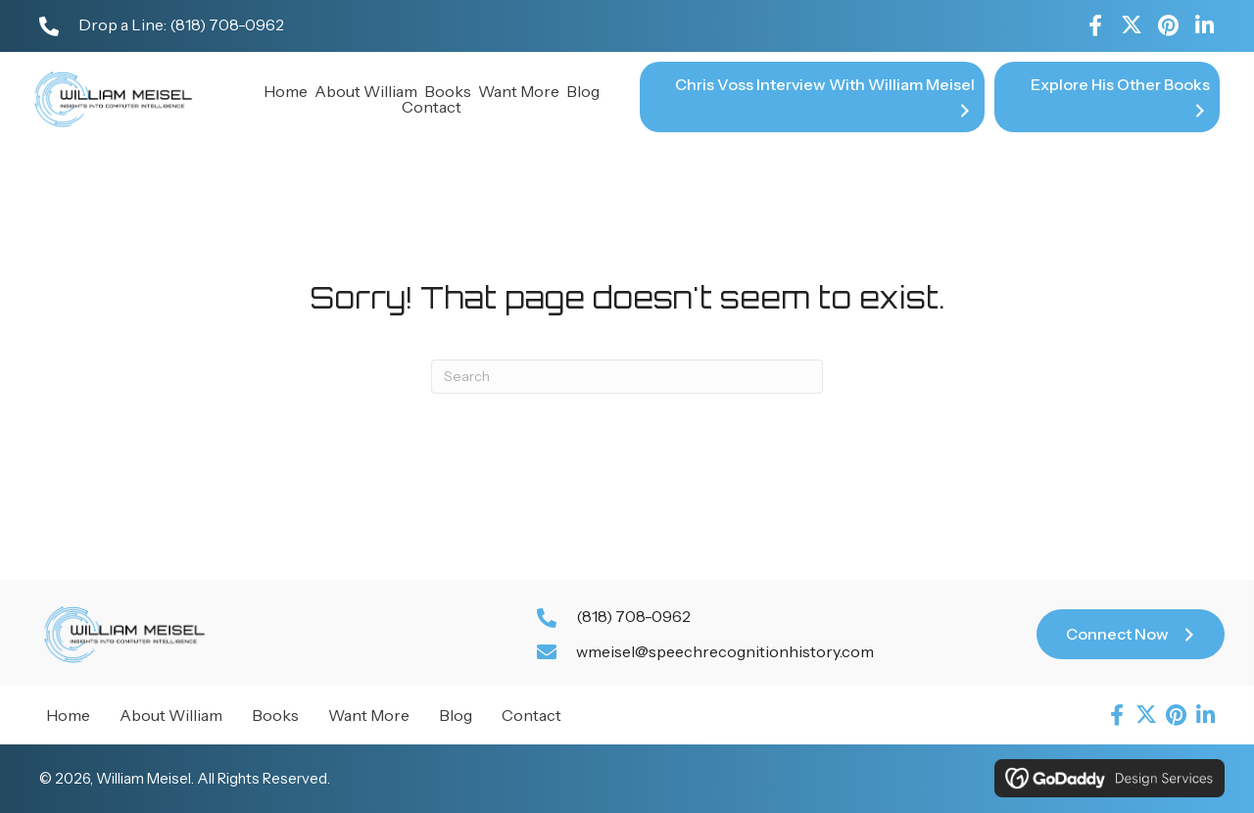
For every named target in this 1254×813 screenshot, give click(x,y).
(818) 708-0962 (226, 24)
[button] (1095, 25)
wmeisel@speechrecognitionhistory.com (725, 651)
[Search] (627, 376)
